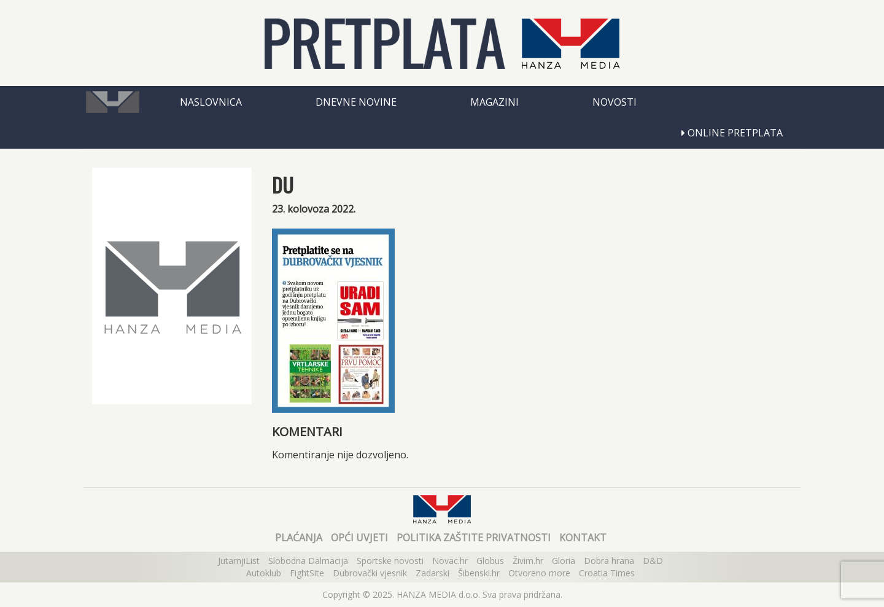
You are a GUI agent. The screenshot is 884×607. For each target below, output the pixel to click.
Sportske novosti (390, 560)
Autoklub (263, 573)
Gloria (563, 560)
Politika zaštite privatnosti (474, 537)
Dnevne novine (356, 102)
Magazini (494, 102)
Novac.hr (450, 560)
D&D (653, 560)
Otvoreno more (539, 573)
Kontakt (583, 537)
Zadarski (432, 573)
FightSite (307, 573)
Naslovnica (211, 102)
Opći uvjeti (359, 537)
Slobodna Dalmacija (308, 560)
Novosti (614, 102)
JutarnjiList (239, 560)
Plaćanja (298, 537)
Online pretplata (732, 132)
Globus (490, 560)
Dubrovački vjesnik (370, 573)
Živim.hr (528, 560)
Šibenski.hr (479, 573)
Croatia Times (607, 573)
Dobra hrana (609, 560)
